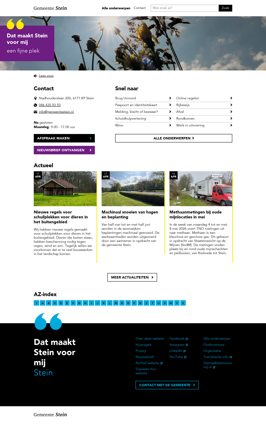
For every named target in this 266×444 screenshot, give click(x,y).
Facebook (176, 361)
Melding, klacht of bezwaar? (136, 134)
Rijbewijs (182, 127)
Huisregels (143, 367)
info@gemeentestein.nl (56, 134)
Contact (140, 8)
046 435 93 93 (50, 127)
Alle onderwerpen (116, 8)
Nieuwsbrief (145, 379)
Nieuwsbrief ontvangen (60, 172)
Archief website (147, 385)
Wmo (119, 147)
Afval (180, 134)
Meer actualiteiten (130, 299)
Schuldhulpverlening (130, 140)
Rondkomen (185, 140)
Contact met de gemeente (164, 407)
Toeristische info (216, 379)
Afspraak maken (53, 160)
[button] (44, 98)
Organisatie (212, 373)
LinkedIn (175, 373)
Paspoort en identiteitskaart (136, 127)
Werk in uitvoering (190, 147)
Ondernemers (213, 367)
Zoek (225, 8)
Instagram (176, 367)
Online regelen (187, 120)
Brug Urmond (125, 120)
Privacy (141, 373)
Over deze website (150, 361)
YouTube (176, 379)
